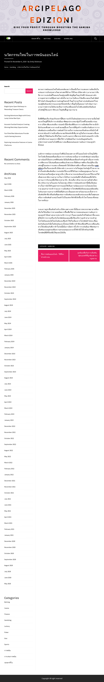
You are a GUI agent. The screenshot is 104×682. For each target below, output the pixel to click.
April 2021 (7, 517)
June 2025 (7, 245)
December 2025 (9, 208)
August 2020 (8, 565)
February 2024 (9, 341)
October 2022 (9, 438)
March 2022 (8, 463)
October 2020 (9, 553)
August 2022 (8, 450)
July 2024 (7, 311)
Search (7, 86)
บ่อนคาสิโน (35, 38)
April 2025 (7, 257)
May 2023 (7, 396)
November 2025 (9, 214)
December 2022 (9, 426)
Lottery (7, 626)
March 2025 (8, 263)
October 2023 (9, 366)
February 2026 (9, 196)
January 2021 (9, 535)
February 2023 (9, 414)
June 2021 (7, 505)
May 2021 (7, 511)
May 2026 (7, 178)
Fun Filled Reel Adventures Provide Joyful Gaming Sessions (16, 134)
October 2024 (9, 293)
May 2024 (7, 323)
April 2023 (7, 402)
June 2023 (7, 390)
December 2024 (9, 281)
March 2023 (8, 408)
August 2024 (8, 305)
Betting (47, 38)
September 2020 (10, 559)
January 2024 (9, 348)
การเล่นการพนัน (10, 656)
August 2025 (8, 233)
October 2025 (9, 220)
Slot (5, 638)
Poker (6, 632)
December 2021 (9, 481)
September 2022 (10, 444)
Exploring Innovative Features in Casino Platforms (18, 143)
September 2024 (10, 299)
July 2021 (7, 499)
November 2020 (9, 547)
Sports (6, 644)
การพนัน (7, 650)
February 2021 (9, 529)
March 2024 (8, 335)
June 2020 (7, 578)
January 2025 (9, 275)
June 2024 (7, 317)
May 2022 (7, 456)
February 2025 (9, 269)
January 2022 (9, 475)
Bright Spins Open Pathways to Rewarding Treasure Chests (15, 107)
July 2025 (7, 238)
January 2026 (9, 202)
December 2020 (9, 541)
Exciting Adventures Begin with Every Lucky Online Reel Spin (17, 116)
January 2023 (9, 420)
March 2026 (8, 190)
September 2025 (10, 226)
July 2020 (7, 571)
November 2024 (9, 287)
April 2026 (7, 184)
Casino (57, 38)
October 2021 (9, 493)
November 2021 (9, 487)
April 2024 (7, 329)
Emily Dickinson (36, 61)
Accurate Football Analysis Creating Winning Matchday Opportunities (16, 125)
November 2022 (9, 432)
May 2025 (7, 251)
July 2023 (7, 384)
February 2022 (9, 469)
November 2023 (9, 360)
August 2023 (8, 378)
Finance (7, 614)
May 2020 (7, 584)
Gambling (68, 38)
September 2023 (10, 372)
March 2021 (8, 523)
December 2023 (9, 354)
